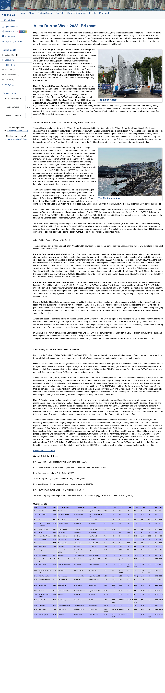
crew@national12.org (17, 139)
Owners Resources (76, 13)
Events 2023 (8, 20)
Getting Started (45, 13)
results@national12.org (17, 130)
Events (92, 13)
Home (22, 13)
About (32, 13)
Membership (105, 13)
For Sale (60, 13)
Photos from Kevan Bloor (44, 451)
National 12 (8, 14)
